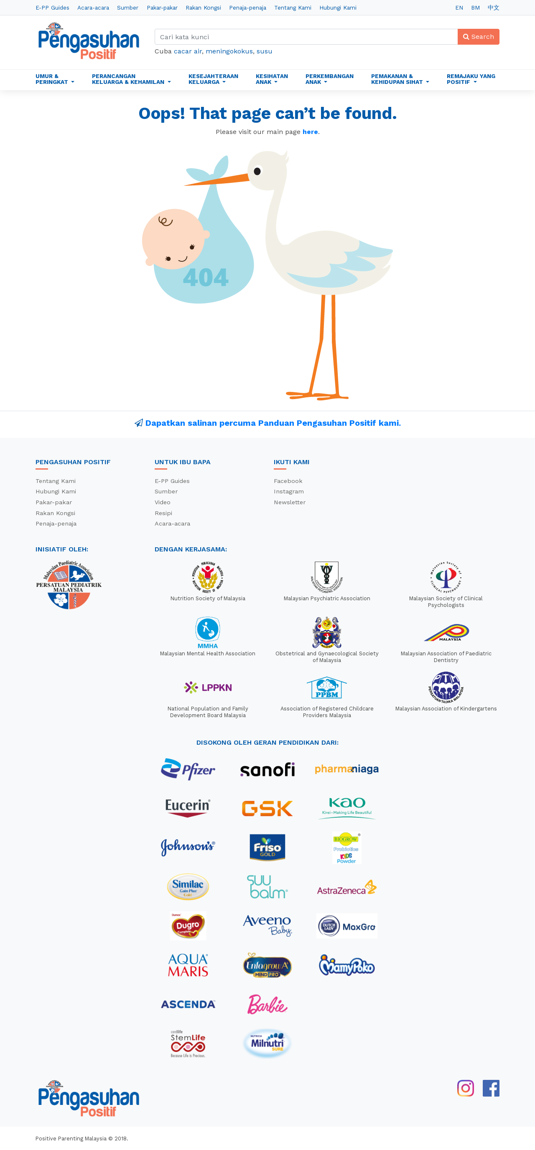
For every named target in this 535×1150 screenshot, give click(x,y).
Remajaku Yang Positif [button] (471, 79)
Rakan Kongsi (203, 7)
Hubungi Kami (338, 7)
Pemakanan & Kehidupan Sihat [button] (398, 79)
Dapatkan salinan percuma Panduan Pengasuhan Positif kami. (273, 423)
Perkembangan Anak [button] (330, 79)
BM (475, 7)
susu (265, 51)
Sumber (127, 7)
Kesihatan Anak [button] (272, 79)
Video (163, 502)
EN (459, 7)
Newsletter (290, 502)
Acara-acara (93, 7)
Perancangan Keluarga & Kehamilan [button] (129, 79)
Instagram (289, 491)
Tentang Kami (292, 7)
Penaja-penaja (247, 7)
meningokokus (229, 51)
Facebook (288, 481)
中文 (493, 7)
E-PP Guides (52, 7)
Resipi (163, 513)
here (310, 132)
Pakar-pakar (162, 7)
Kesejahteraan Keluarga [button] (213, 79)
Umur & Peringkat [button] (53, 79)
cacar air (188, 51)
